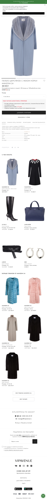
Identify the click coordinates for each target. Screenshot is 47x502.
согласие (9, 446)
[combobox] (24, 96)
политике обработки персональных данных (14, 450)
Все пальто (23, 399)
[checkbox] (15, 448)
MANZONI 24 (27, 132)
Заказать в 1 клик (24, 117)
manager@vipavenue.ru (24, 419)
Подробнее (25, 2)
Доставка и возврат (23, 480)
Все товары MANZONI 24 (23, 393)
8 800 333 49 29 (27, 416)
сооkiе (4, 10)
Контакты (23, 478)
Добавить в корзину (24, 113)
